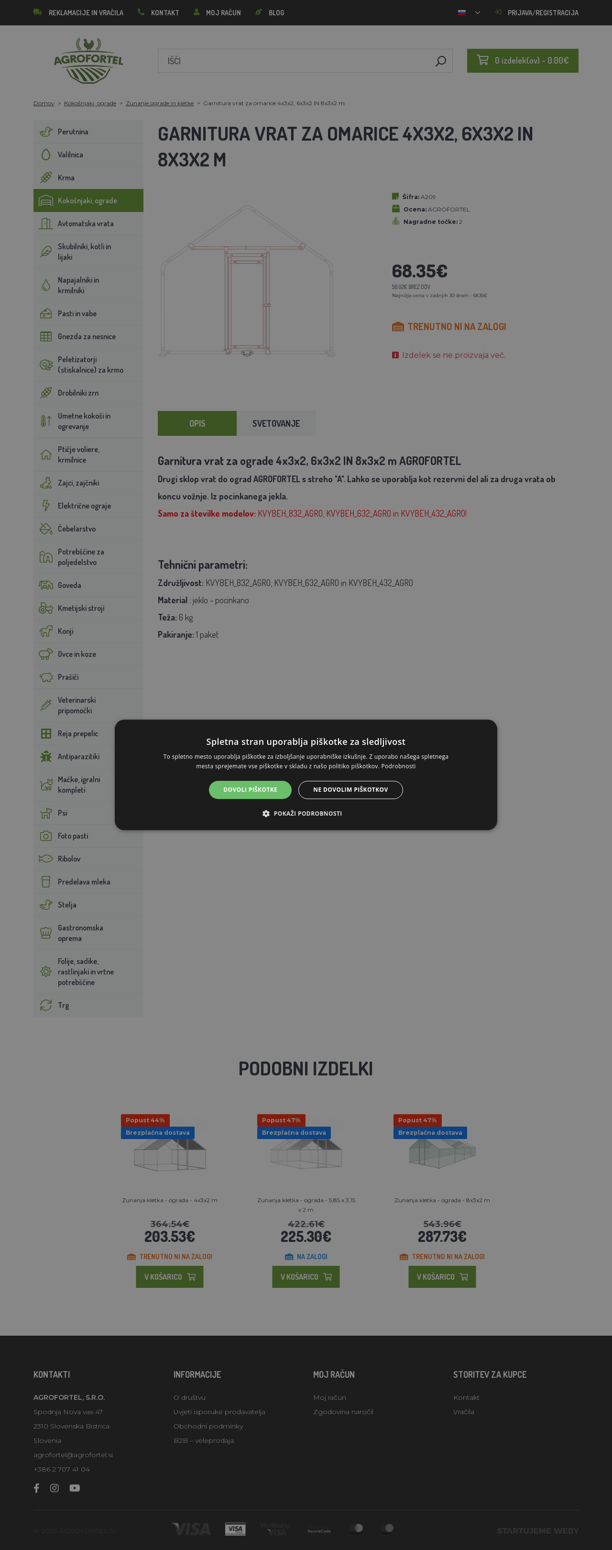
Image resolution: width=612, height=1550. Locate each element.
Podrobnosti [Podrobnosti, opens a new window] (399, 767)
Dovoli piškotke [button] (250, 790)
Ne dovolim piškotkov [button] (350, 790)
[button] (306, 814)
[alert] (306, 775)
